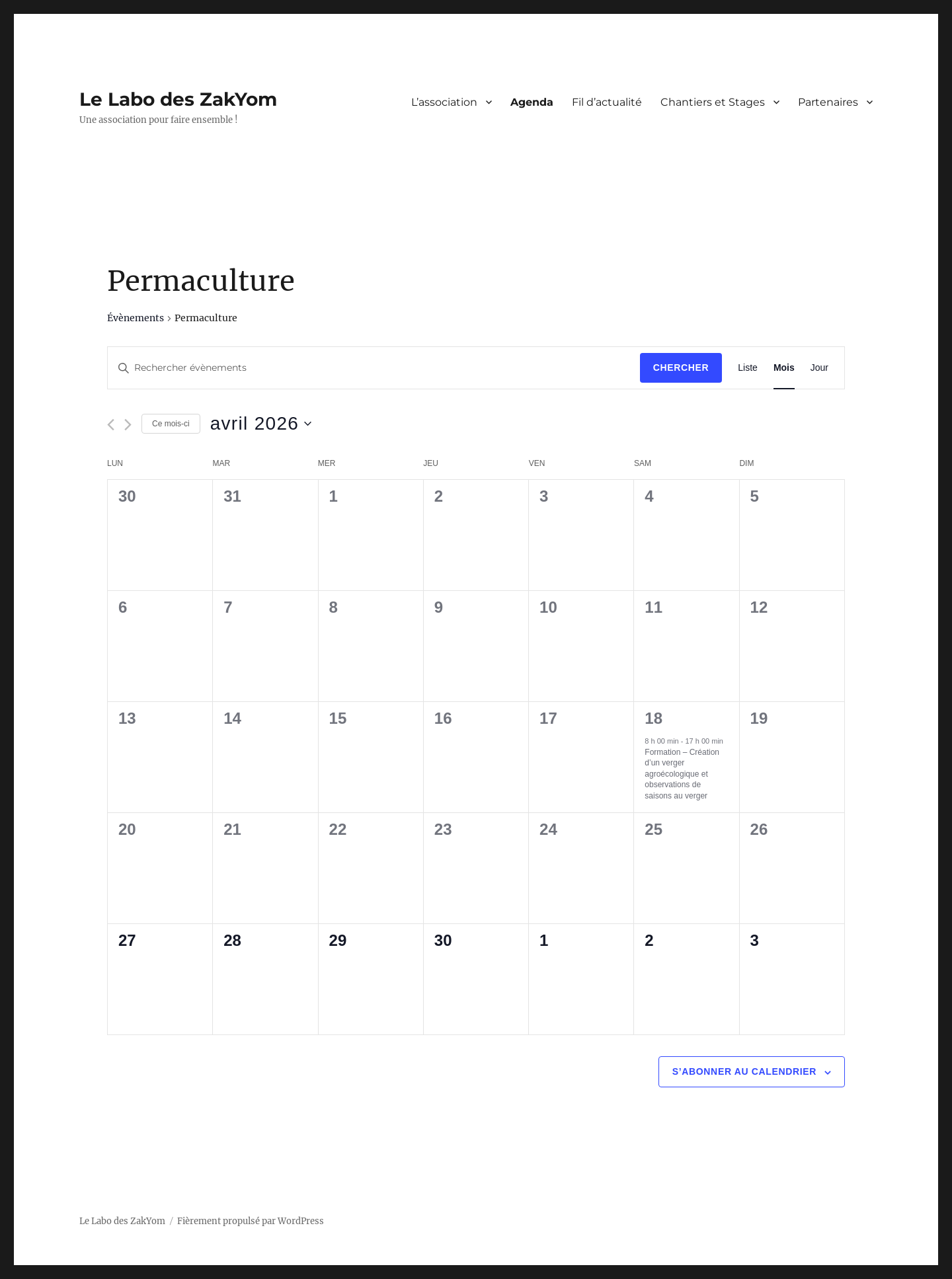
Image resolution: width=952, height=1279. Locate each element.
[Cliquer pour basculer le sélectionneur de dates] (261, 423)
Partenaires (828, 102)
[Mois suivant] (128, 424)
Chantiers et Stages (712, 102)
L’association (444, 102)
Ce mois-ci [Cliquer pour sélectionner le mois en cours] (171, 423)
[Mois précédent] (110, 424)
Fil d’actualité (607, 102)
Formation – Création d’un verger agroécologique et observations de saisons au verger (682, 774)
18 (653, 718)
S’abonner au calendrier (744, 1071)
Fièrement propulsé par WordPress (250, 1221)
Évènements (135, 318)
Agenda (531, 102)
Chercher (681, 367)
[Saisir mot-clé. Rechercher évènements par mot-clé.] (374, 368)
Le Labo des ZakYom (178, 99)
